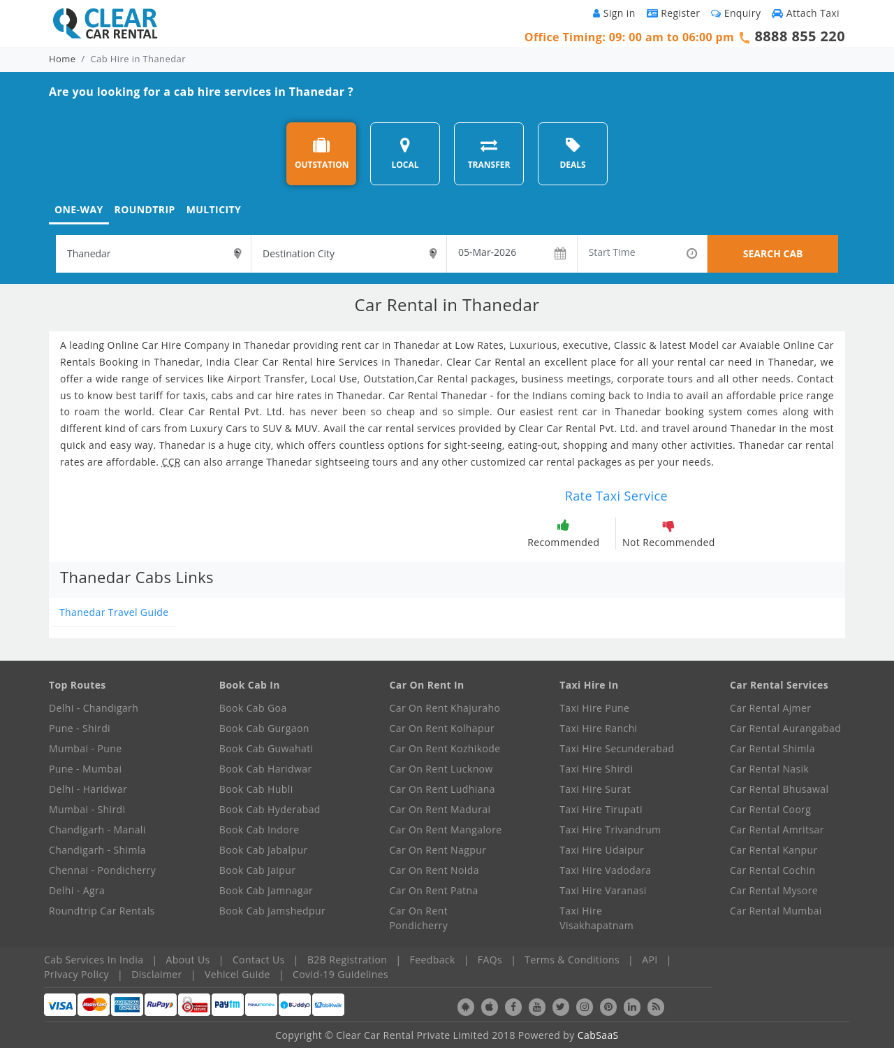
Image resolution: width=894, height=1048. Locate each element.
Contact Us (259, 959)
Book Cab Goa (253, 708)
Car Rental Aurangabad (785, 728)
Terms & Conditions (572, 959)
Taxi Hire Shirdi (596, 768)
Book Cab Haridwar (265, 768)
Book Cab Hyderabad (270, 809)
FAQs (490, 959)
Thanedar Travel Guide (114, 612)
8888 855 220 (799, 36)
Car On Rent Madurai (440, 809)
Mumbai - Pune (85, 748)
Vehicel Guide (237, 974)
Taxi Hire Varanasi (602, 890)
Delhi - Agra (77, 890)
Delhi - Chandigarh (93, 708)
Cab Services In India (93, 959)
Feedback (432, 959)
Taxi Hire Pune (594, 708)
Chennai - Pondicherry (102, 870)
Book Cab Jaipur (257, 870)
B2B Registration (347, 959)
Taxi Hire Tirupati (601, 809)
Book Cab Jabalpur (263, 849)
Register (674, 13)
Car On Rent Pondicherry (419, 918)
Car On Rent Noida (434, 870)
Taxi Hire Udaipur (601, 849)
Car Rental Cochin (772, 870)
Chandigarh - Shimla (97, 849)
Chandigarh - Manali (97, 829)
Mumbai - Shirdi (87, 809)
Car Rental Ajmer (770, 708)
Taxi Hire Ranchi (598, 728)
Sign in (614, 13)
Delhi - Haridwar (88, 789)
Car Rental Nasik (769, 768)
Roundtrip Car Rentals (102, 910)
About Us (188, 959)
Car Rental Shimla (772, 748)
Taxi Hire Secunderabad (616, 748)
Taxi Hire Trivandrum (610, 829)
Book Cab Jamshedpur (272, 910)
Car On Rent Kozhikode (445, 748)
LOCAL (404, 153)
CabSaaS (598, 1035)
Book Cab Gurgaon (264, 728)
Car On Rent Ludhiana (443, 789)
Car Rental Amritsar (777, 829)
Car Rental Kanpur (774, 849)
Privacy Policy (76, 974)
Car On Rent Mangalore (446, 829)
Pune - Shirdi (79, 728)
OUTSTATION (322, 153)
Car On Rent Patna (434, 890)
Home (62, 58)
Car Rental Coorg (770, 809)
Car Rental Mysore (774, 890)
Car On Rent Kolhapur (442, 728)
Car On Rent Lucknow (441, 768)
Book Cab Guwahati (266, 748)
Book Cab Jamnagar (266, 890)
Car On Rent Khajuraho (445, 708)
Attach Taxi (806, 13)
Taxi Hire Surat (595, 789)
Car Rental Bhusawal (779, 789)
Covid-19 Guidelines (340, 974)
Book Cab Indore (259, 829)
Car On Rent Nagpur (438, 849)
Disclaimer (156, 974)
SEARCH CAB (773, 253)
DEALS (572, 153)
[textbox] (153, 254)
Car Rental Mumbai (776, 910)
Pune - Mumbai (85, 768)
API (649, 959)
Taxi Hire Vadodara (605, 870)
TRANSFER (489, 153)
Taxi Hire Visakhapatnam (596, 918)
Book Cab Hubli (256, 789)
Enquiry (736, 13)
